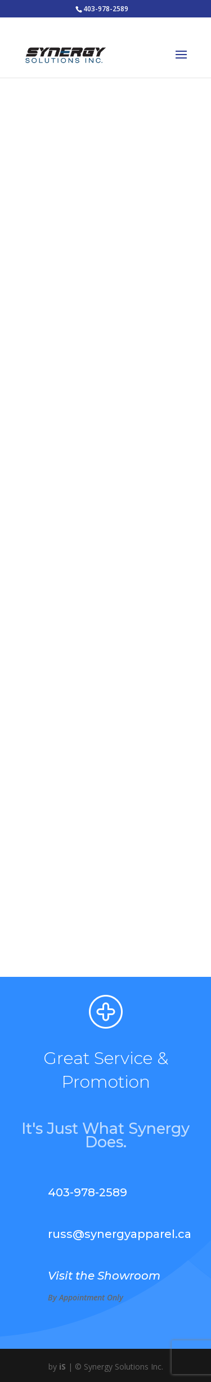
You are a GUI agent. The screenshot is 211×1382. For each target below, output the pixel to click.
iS (62, 1366)
